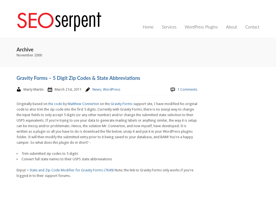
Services (169, 26)
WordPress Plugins (201, 26)
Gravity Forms (121, 104)
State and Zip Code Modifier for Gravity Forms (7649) (72, 170)
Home (148, 26)
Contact (252, 26)
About (231, 26)
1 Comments (187, 89)
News (96, 89)
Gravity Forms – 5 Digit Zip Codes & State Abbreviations (78, 78)
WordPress (111, 89)
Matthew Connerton (83, 104)
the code (55, 104)
